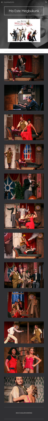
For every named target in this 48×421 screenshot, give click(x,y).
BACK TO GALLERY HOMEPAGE (24, 413)
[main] (24, 11)
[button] (2, 2)
